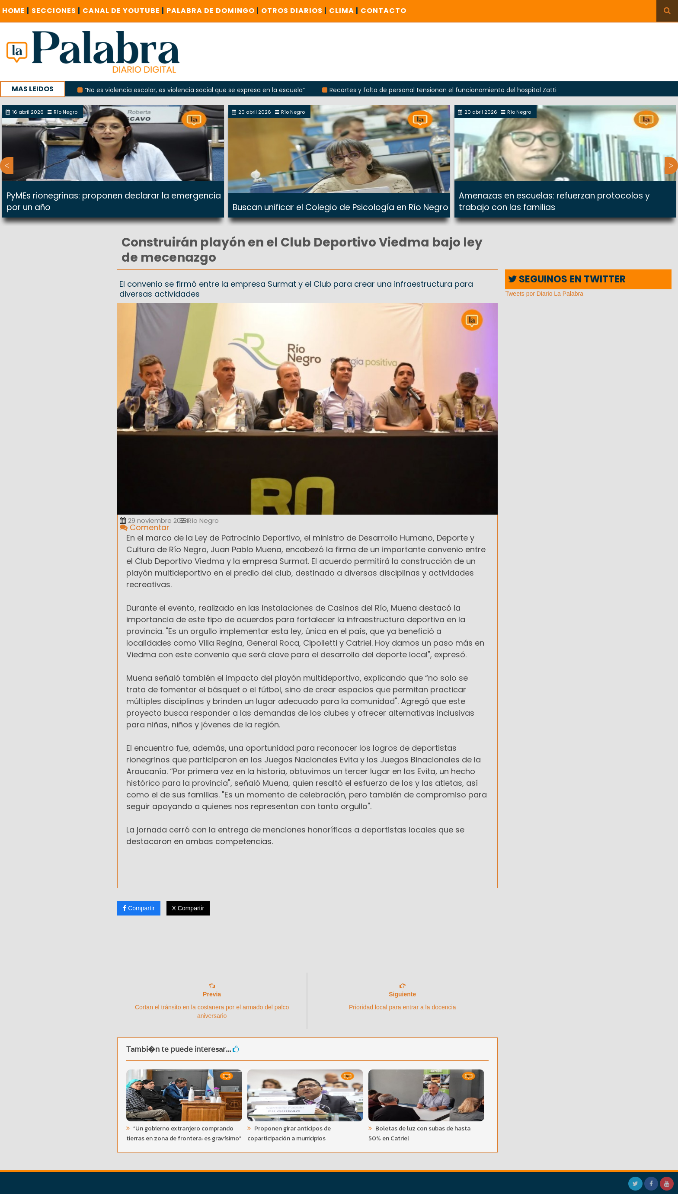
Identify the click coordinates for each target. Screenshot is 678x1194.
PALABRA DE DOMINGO (212, 11)
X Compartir (188, 908)
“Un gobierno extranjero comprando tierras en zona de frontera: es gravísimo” (183, 1133)
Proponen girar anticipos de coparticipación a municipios (289, 1133)
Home (15, 11)
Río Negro (199, 520)
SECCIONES (56, 11)
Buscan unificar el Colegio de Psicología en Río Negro (340, 207)
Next (671, 165)
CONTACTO (383, 11)
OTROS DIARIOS (294, 11)
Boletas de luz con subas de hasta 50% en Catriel (419, 1133)
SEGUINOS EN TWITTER (567, 279)
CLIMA (343, 11)
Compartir (138, 908)
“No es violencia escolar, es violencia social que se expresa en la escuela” (200, 90)
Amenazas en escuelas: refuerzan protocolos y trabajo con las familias (554, 201)
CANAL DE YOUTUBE (123, 11)
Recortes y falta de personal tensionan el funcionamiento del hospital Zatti (448, 90)
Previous (6, 165)
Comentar (145, 527)
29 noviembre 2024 (154, 520)
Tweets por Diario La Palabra (544, 293)
